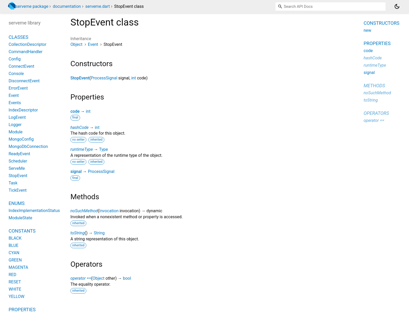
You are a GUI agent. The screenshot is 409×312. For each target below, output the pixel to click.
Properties (377, 43)
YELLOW (17, 296)
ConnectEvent (21, 66)
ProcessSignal (104, 78)
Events (15, 102)
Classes (18, 37)
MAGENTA (18, 267)
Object (76, 44)
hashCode (79, 127)
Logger (15, 124)
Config (15, 59)
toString (77, 232)
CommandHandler (26, 51)
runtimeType (81, 149)
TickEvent (18, 190)
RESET (15, 281)
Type (103, 149)
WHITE (15, 289)
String (99, 232)
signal (76, 171)
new (367, 30)
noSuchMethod (84, 210)
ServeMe (17, 168)
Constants (22, 231)
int (133, 78)
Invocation (108, 210)
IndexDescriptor (23, 110)
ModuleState (20, 217)
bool (127, 278)
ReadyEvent (19, 153)
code (75, 111)
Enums (17, 203)
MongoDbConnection (28, 146)
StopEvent (79, 78)
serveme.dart (97, 6)
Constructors (381, 23)
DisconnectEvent (24, 80)
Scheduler (18, 161)
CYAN (14, 252)
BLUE (14, 245)
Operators (376, 113)
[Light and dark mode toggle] (397, 6)
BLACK (15, 238)
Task (13, 182)
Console (16, 73)
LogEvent (17, 117)
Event (93, 44)
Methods (374, 85)
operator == (80, 278)
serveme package (32, 6)
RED (12, 274)
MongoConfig (21, 139)
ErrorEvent (18, 88)
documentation (67, 6)
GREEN (15, 260)
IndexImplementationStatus (34, 210)
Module (15, 131)
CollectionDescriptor (27, 44)
